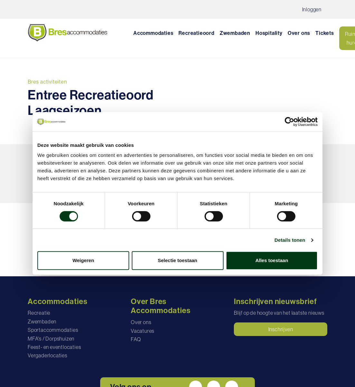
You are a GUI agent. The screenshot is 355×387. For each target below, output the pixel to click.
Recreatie (39, 313)
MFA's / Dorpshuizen (51, 338)
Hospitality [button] (269, 33)
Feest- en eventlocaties (54, 347)
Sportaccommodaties (53, 330)
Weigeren (83, 260)
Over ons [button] (299, 33)
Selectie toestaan (177, 260)
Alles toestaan (271, 260)
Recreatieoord (196, 33)
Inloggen (311, 9)
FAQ (136, 339)
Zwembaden (235, 33)
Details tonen (289, 240)
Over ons (141, 322)
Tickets (324, 33)
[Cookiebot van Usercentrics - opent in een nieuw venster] (289, 122)
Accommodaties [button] (153, 33)
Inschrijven (280, 329)
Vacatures (142, 331)
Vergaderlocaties (47, 355)
